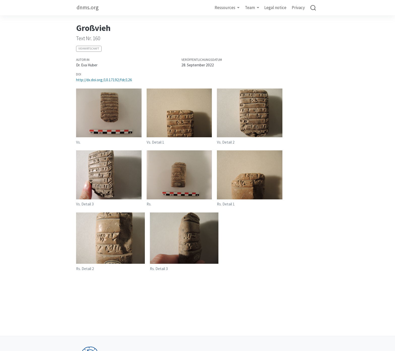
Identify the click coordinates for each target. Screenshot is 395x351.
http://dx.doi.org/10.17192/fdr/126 (104, 79)
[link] (227, 8)
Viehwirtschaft (88, 48)
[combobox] (313, 7)
